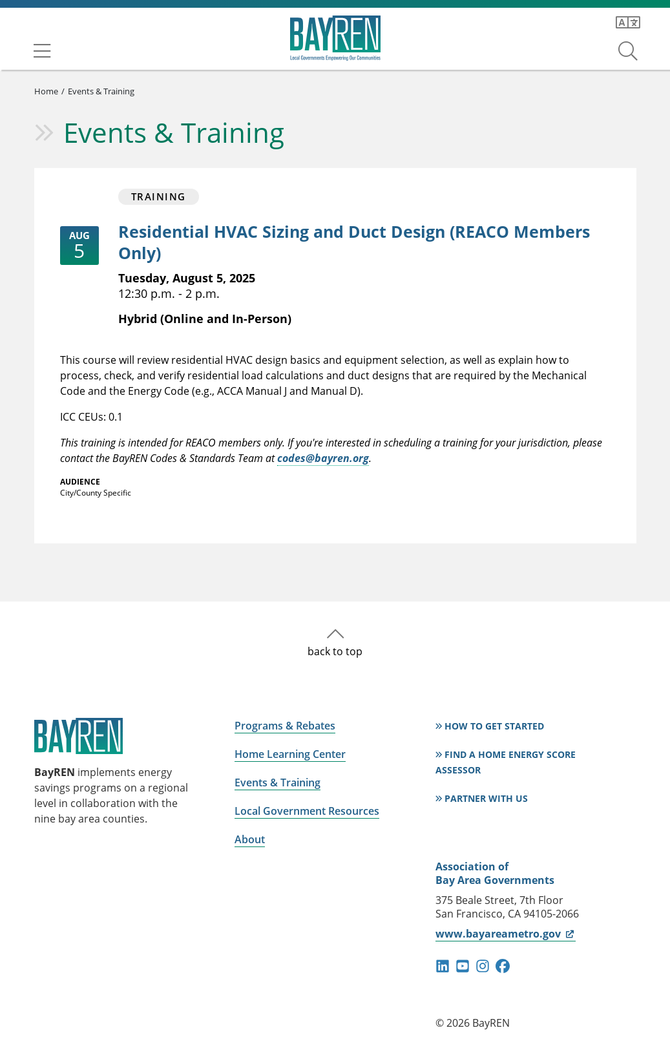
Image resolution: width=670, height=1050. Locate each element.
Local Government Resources (307, 811)
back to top (335, 651)
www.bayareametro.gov (505, 934)
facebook (503, 966)
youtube (462, 966)
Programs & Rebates (285, 726)
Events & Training (101, 91)
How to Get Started (494, 726)
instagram (483, 966)
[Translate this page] (628, 22)
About (250, 839)
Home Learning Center (290, 754)
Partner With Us (486, 798)
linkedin (442, 966)
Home (46, 91)
